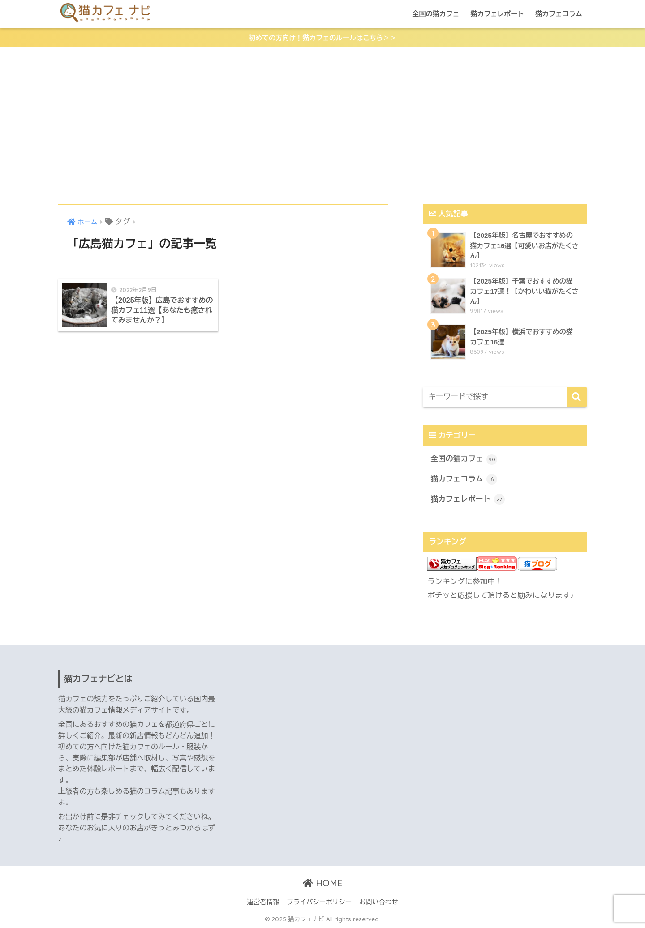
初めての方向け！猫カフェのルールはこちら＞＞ (322, 38)
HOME (323, 883)
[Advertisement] (322, 126)
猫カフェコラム (558, 13)
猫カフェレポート (497, 13)
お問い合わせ (378, 902)
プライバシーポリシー (319, 902)
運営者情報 (263, 902)
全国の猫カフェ (435, 13)
